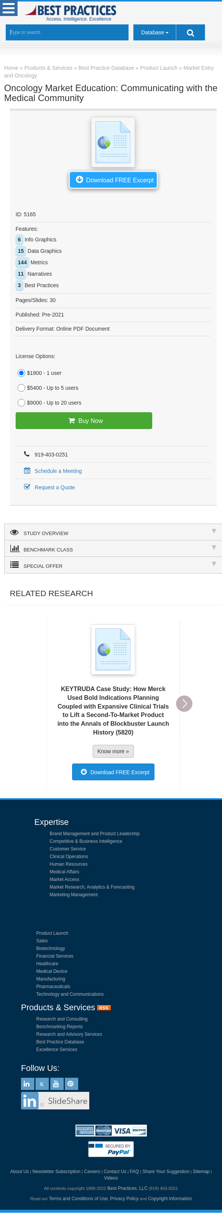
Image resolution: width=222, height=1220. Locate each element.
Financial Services (54, 956)
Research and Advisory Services (69, 1034)
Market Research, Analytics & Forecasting (92, 887)
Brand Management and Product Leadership (95, 833)
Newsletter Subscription (56, 1171)
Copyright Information (170, 1198)
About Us (19, 1171)
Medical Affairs (64, 871)
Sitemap (201, 1171)
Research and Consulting (62, 1019)
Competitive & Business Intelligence (86, 841)
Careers (92, 1171)
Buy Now (84, 421)
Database (152, 32)
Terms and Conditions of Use (78, 1198)
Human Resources (68, 864)
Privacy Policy (124, 1198)
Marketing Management (74, 894)
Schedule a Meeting (51, 471)
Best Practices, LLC (128, 1188)
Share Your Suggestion (166, 1171)
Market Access (64, 879)
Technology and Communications (70, 994)
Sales (42, 941)
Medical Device (51, 971)
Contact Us (115, 1171)
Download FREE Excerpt (113, 179)
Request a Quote (48, 487)
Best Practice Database (60, 1042)
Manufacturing (50, 979)
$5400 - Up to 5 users (47, 388)
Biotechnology (50, 948)
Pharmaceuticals (53, 986)
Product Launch (52, 933)
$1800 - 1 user (38, 373)
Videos (111, 1178)
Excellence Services (56, 1049)
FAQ (134, 1171)
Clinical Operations (69, 856)
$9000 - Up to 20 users (48, 403)
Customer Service (68, 849)
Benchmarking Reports (59, 1026)
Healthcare (47, 963)
